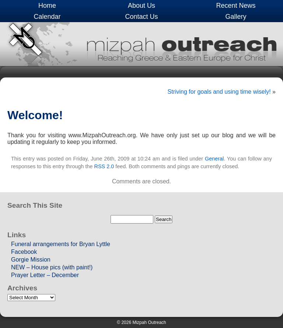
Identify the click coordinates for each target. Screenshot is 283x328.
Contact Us (141, 16)
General (214, 159)
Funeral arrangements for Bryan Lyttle (60, 244)
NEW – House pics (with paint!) (51, 267)
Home (47, 5)
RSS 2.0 (104, 166)
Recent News (235, 5)
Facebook (24, 252)
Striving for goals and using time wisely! (219, 92)
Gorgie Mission (30, 259)
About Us (141, 5)
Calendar (47, 16)
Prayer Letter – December (45, 275)
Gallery (235, 16)
